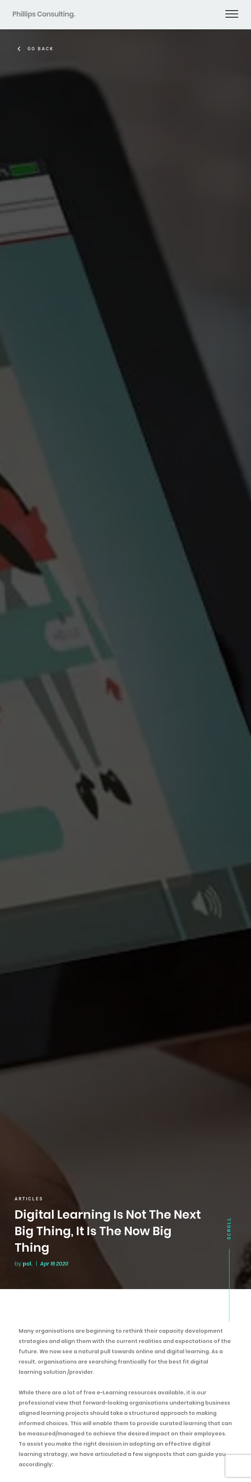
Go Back (45, 48)
